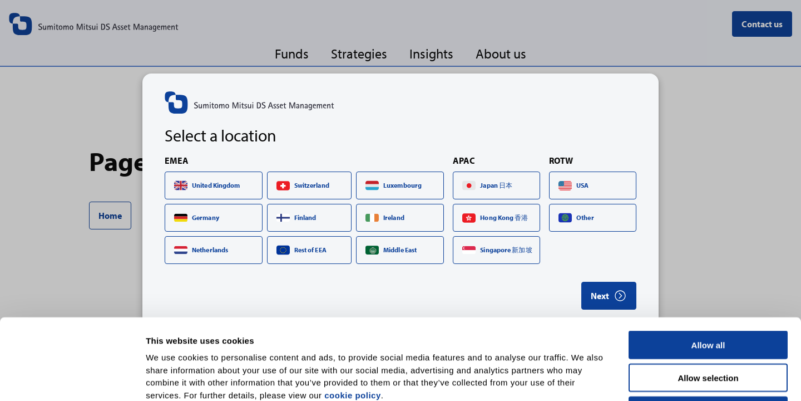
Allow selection (708, 297)
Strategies (359, 53)
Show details (584, 379)
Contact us (762, 24)
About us (501, 53)
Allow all (708, 264)
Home (110, 215)
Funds (292, 53)
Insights (431, 53)
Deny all (708, 330)
